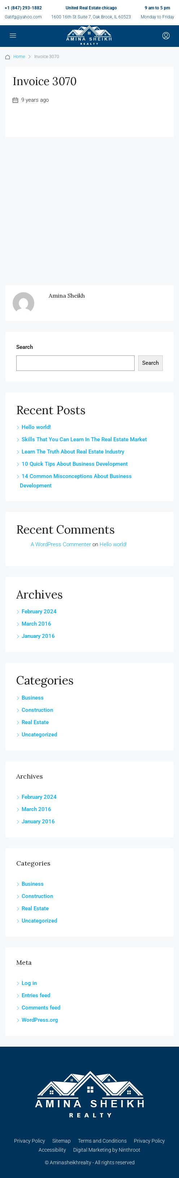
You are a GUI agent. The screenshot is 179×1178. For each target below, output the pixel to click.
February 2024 (39, 611)
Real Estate (35, 722)
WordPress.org (40, 1020)
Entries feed (36, 995)
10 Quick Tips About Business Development (75, 464)
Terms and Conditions (102, 1141)
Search (24, 347)
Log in (29, 983)
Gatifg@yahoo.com (23, 16)
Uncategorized (39, 734)
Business (33, 698)
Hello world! (36, 427)
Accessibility (52, 1150)
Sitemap (61, 1141)
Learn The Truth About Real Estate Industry (73, 451)
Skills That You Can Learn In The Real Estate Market (84, 439)
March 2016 (36, 624)
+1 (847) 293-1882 (23, 7)
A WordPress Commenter (61, 544)
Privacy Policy (29, 1141)
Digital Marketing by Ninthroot (106, 1150)
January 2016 (38, 636)
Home (19, 56)
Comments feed (41, 1007)
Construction (37, 710)
